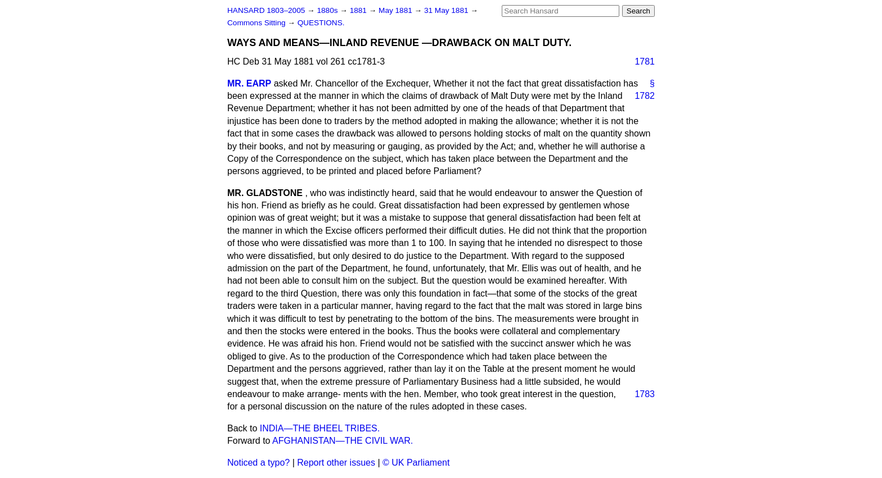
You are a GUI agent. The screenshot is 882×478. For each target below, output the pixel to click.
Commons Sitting (257, 23)
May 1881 (396, 10)
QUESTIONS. (321, 23)
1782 (644, 96)
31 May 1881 (447, 10)
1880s (328, 10)
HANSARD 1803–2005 (266, 10)
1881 (359, 10)
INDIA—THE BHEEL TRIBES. (320, 428)
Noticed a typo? (258, 462)
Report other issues (336, 462)
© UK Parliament (415, 462)
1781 (644, 61)
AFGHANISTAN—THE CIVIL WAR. (342, 440)
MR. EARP (249, 83)
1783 (644, 394)
